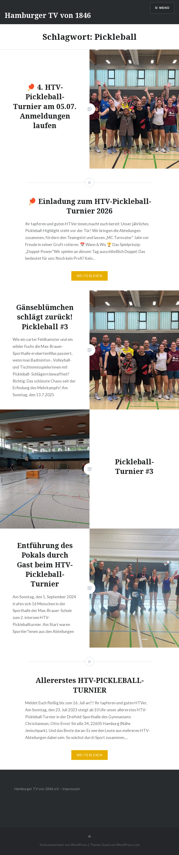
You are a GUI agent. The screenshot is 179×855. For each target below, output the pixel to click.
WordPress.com (128, 845)
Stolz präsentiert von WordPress (63, 845)
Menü (163, 8)
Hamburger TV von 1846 (48, 15)
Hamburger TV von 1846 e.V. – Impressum (47, 789)
